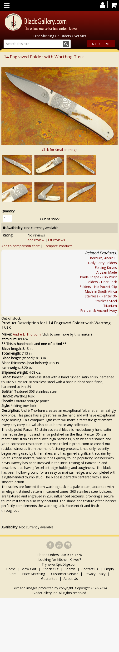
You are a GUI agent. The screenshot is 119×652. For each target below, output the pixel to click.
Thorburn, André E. (102, 258)
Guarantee (49, 578)
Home (11, 569)
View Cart (29, 569)
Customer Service (64, 574)
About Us (71, 578)
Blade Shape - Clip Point (98, 277)
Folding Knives (106, 267)
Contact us (89, 569)
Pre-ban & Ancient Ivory (98, 310)
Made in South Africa (101, 291)
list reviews (56, 240)
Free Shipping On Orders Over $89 (59, 36)
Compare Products (58, 246)
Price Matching (33, 574)
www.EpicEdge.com (63, 564)
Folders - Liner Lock (101, 282)
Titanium (110, 305)
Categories (101, 43)
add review (36, 240)
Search (70, 569)
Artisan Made (106, 272)
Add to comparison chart (20, 246)
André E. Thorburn (27, 334)
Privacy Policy (94, 574)
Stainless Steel (106, 301)
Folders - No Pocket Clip (98, 286)
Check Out (51, 569)
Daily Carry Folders (102, 263)
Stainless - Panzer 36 (101, 296)
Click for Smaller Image (59, 149)
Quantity (8, 211)
